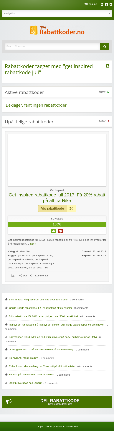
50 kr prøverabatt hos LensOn (25, 383)
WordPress (72, 426)
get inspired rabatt (42, 255)
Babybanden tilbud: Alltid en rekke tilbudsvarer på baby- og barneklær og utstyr (53, 337)
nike (46, 267)
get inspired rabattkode (20, 259)
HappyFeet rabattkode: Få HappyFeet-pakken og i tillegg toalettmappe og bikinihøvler (56, 324)
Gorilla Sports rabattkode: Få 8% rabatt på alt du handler (40, 308)
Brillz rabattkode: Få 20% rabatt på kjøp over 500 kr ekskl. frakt (44, 316)
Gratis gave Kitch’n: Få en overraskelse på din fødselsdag (41, 349)
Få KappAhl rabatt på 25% (23, 357)
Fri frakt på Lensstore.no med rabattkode (31, 374)
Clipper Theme (44, 426)
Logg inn (90, 4)
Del (23, 275)
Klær (22, 251)
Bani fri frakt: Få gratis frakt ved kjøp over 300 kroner (38, 299)
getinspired (21, 267)
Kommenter (39, 275)
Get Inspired (57, 190)
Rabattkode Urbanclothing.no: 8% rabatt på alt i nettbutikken (42, 366)
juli (30, 267)
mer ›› (32, 243)
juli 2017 (37, 267)
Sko (28, 251)
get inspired (24, 255)
